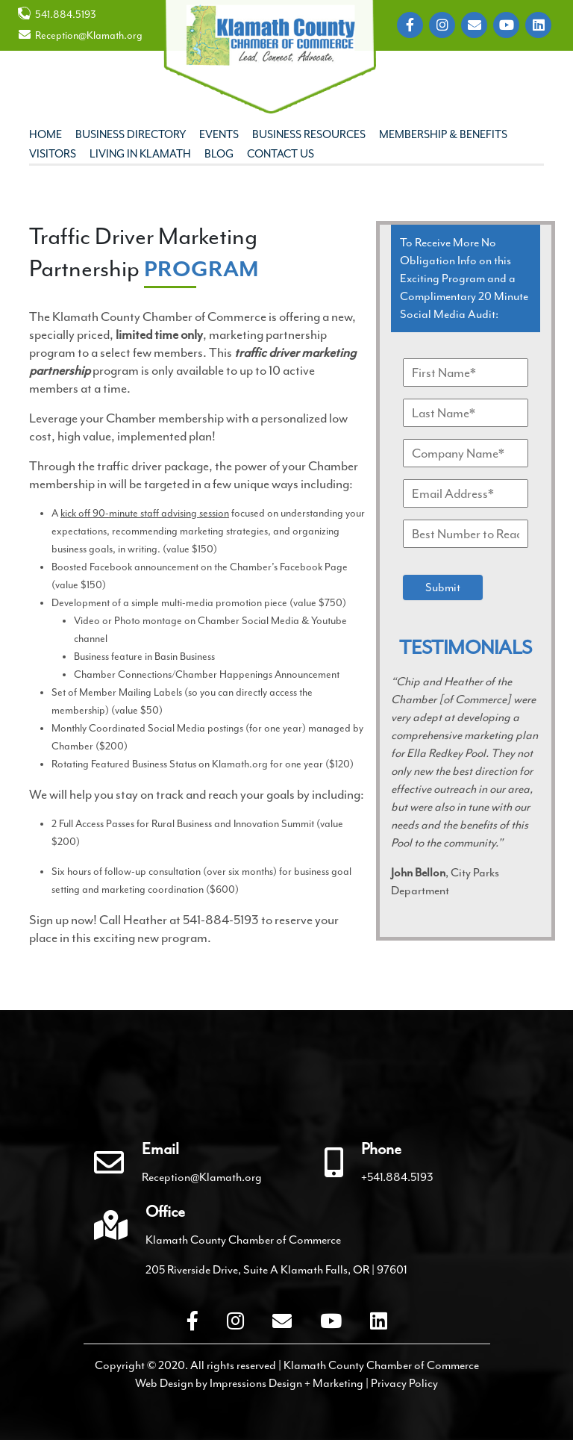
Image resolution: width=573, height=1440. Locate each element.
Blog (219, 154)
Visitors (52, 154)
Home (45, 135)
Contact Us (280, 154)
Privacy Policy (404, 1383)
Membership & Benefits (443, 135)
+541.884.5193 (397, 1177)
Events (219, 135)
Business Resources (309, 135)
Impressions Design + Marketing (286, 1383)
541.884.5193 (57, 14)
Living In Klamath (140, 154)
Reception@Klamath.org (80, 35)
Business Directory (130, 135)
